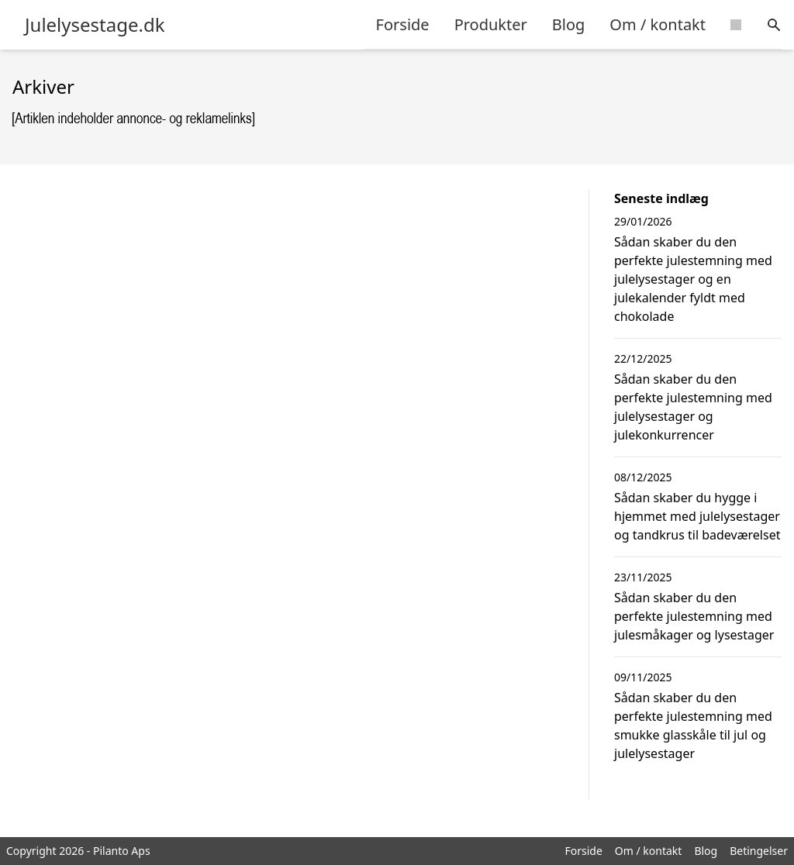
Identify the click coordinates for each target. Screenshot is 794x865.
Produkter (490, 24)
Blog (568, 24)
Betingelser (759, 850)
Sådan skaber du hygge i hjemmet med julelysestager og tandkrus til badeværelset (697, 516)
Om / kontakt (657, 24)
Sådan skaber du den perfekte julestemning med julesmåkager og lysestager (694, 616)
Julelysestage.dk (95, 24)
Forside (403, 24)
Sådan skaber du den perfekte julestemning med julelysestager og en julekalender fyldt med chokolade (693, 279)
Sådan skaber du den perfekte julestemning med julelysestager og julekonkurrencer (693, 406)
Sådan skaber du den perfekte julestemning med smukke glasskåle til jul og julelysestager (693, 725)
